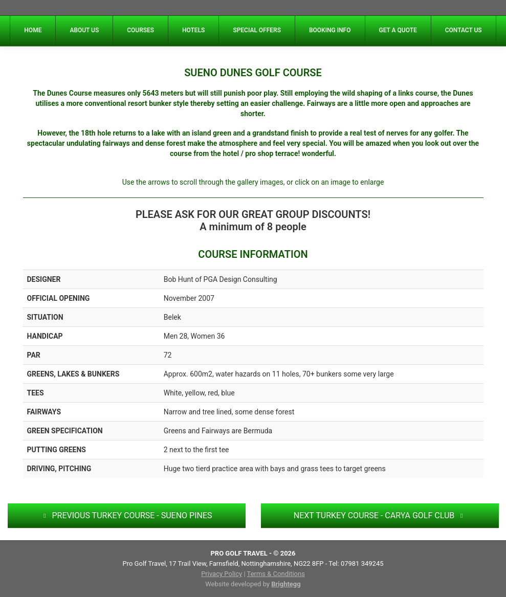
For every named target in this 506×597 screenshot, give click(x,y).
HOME (32, 30)
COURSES (140, 30)
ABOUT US (84, 30)
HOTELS (193, 30)
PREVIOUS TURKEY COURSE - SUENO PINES (126, 515)
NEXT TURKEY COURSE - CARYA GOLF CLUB (380, 515)
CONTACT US (463, 30)
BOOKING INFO (330, 30)
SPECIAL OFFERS (257, 30)
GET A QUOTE (398, 30)
